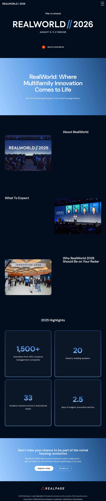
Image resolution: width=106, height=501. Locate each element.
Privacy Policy (28, 499)
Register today (44, 468)
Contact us (63, 468)
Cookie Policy (58, 499)
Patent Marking (77, 499)
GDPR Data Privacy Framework (42, 499)
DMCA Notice (67, 499)
